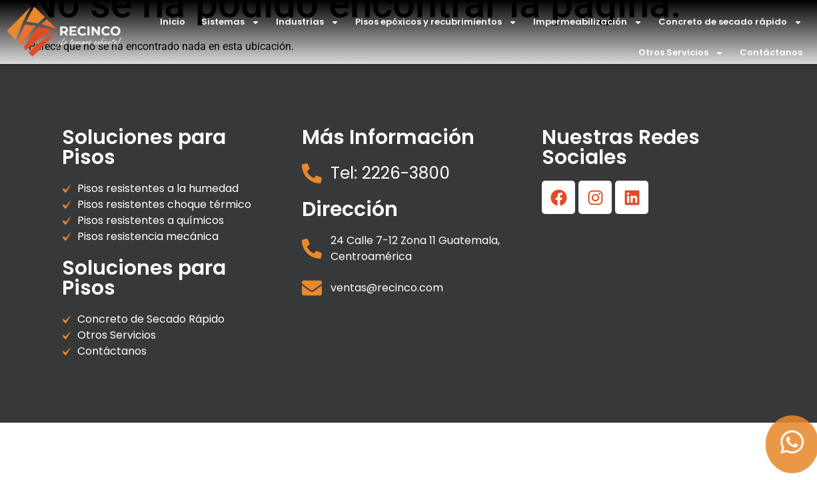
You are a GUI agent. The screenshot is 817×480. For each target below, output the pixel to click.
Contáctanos (771, 52)
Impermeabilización (587, 22)
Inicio (172, 21)
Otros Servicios (681, 53)
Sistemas (230, 22)
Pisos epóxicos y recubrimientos (436, 22)
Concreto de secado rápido (730, 22)
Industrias (307, 22)
